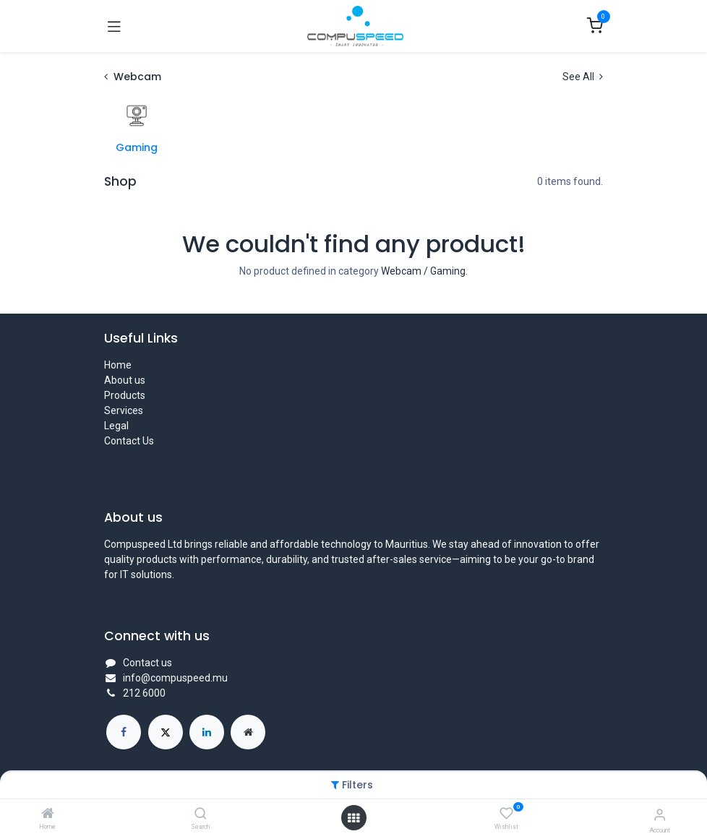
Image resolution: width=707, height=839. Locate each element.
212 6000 (144, 693)
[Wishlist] (506, 813)
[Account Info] (660, 814)
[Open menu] (353, 818)
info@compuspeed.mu (175, 678)
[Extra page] (248, 732)
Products (124, 395)
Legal (116, 425)
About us (124, 380)
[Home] (47, 814)
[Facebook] (123, 732)
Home (118, 365)
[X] (165, 732)
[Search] (200, 814)
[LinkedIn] (206, 732)
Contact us (147, 662)
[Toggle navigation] (114, 26)
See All (582, 76)
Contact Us (129, 441)
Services (123, 410)
